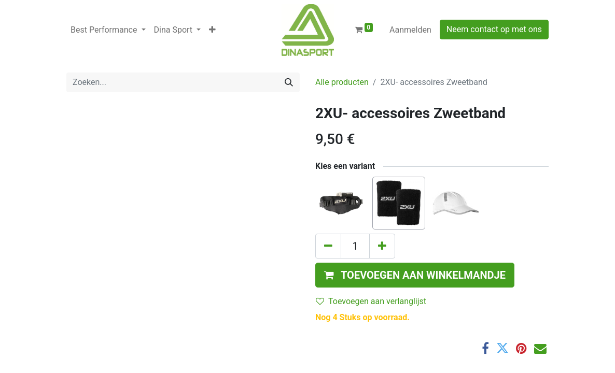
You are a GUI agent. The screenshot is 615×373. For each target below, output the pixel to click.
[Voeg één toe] (382, 246)
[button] (212, 30)
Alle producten (342, 82)
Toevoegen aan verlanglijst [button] (371, 301)
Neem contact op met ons (494, 29)
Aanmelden (410, 30)
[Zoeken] (289, 82)
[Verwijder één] (328, 246)
